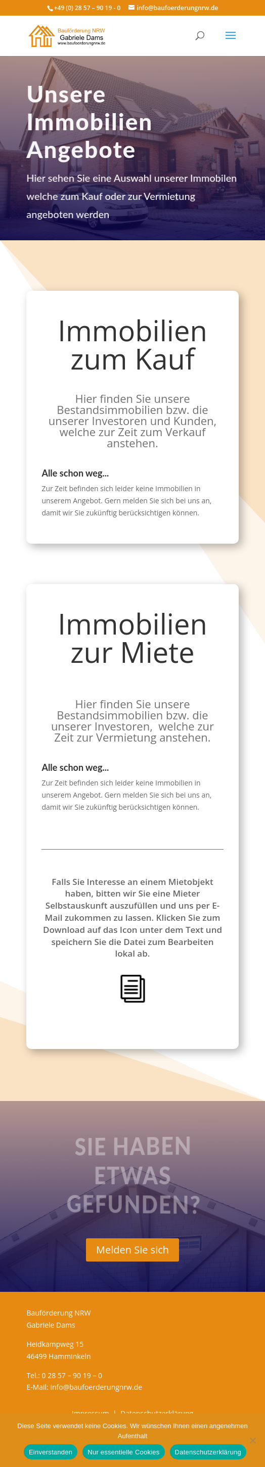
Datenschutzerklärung (208, 1452)
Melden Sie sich (132, 1249)
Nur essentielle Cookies (123, 1452)
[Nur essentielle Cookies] (252, 1440)
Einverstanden (50, 1452)
